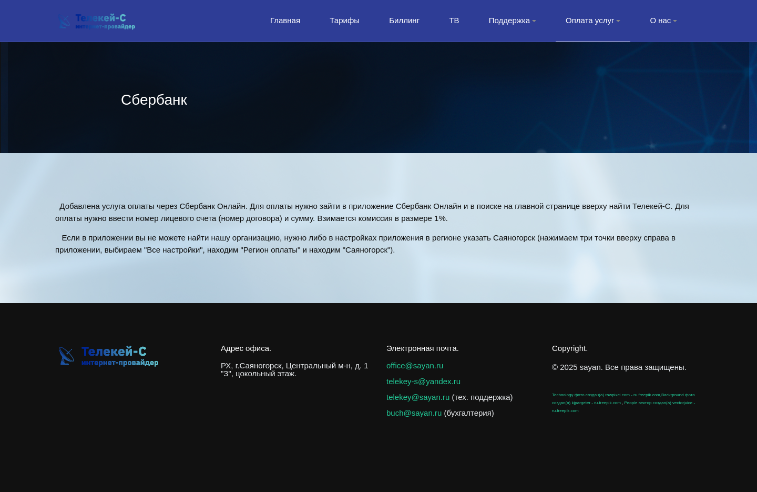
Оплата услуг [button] (593, 20)
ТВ (454, 20)
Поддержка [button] (512, 20)
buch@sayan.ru (414, 412)
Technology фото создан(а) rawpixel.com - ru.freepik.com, (606, 395)
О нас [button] (663, 20)
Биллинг (404, 20)
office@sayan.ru (414, 365)
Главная (285, 20)
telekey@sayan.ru (417, 397)
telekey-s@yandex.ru (423, 381)
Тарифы (345, 20)
